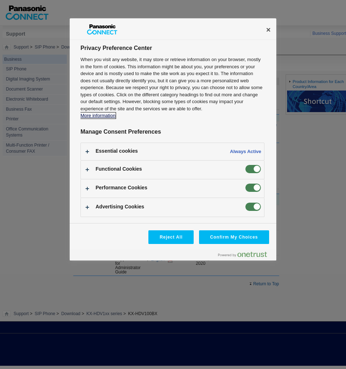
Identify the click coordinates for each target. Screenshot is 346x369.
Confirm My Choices (234, 237)
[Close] (268, 30)
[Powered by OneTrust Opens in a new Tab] (245, 256)
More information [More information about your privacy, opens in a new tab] (97, 115)
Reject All (171, 237)
